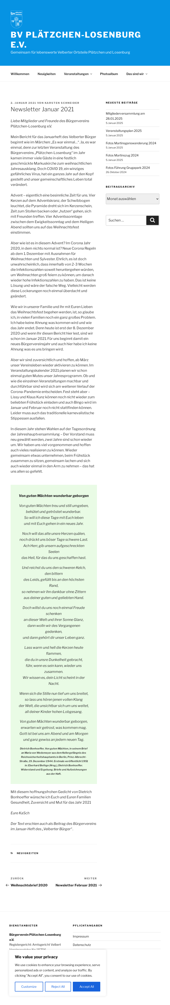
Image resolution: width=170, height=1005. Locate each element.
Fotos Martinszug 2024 (122, 155)
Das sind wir (137, 74)
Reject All (58, 986)
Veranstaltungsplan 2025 (124, 131)
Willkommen (20, 74)
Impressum (81, 936)
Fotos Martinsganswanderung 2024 (131, 143)
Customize (29, 986)
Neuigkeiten (47, 74)
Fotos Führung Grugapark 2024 (128, 167)
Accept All (86, 986)
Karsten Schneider (62, 102)
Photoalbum (109, 74)
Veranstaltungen (78, 74)
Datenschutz (82, 945)
